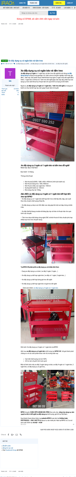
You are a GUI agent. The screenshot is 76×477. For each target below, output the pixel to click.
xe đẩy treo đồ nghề (61, 63)
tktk (3, 63)
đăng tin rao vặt (8, 443)
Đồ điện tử (26, 8)
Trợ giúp (65, 473)
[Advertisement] (38, 42)
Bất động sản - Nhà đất (11, 8)
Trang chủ (33, 3)
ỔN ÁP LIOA (7, 441)
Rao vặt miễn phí (21, 473)
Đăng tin (22, 3)
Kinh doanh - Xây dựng (41, 8)
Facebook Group (11, 445)
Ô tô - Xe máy (56, 8)
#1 (73, 420)
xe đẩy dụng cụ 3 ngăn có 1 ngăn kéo (46, 285)
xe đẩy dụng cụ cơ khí (22, 63)
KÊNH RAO (3, 473)
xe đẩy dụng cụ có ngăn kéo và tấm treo (42, 63)
